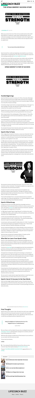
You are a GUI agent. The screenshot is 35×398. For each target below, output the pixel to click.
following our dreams (5, 331)
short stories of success (23, 347)
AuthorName (4, 30)
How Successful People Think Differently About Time (15, 376)
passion (10, 207)
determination (23, 56)
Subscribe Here (25, 306)
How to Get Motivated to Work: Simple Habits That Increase (17, 359)
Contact (17, 394)
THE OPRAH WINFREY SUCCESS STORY (13, 349)
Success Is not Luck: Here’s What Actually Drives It (15, 368)
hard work (16, 56)
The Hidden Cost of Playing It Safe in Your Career (15, 372)
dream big (9, 247)
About (13, 394)
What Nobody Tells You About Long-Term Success (15, 363)
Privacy (21, 394)
